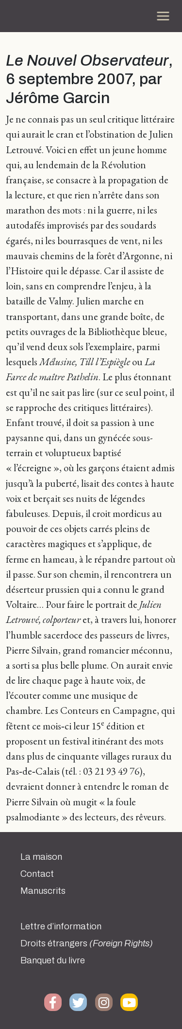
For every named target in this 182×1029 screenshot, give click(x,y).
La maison (41, 857)
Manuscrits (43, 891)
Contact (37, 874)
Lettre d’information (60, 926)
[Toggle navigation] (163, 16)
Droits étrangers (86, 943)
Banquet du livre (52, 960)
